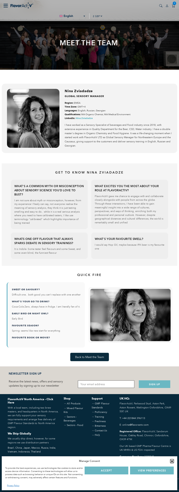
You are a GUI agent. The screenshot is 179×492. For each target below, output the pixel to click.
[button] (172, 461)
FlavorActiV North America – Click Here (30, 401)
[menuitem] (72, 16)
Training (99, 417)
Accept (106, 470)
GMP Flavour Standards (100, 405)
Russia (44, 448)
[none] (72, 16)
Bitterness (100, 426)
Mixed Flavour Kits (73, 410)
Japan (26, 448)
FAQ (97, 435)
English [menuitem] (68, 16)
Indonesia (24, 451)
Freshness (100, 421)
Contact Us (101, 430)
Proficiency (101, 412)
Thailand (36, 451)
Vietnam (12, 451)
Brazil (11, 448)
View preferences (152, 470)
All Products (73, 403)
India (52, 448)
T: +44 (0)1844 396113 (132, 418)
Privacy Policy (13, 485)
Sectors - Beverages (70, 418)
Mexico (35, 448)
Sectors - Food (75, 425)
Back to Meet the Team (89, 357)
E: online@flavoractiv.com (134, 425)
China (18, 448)
